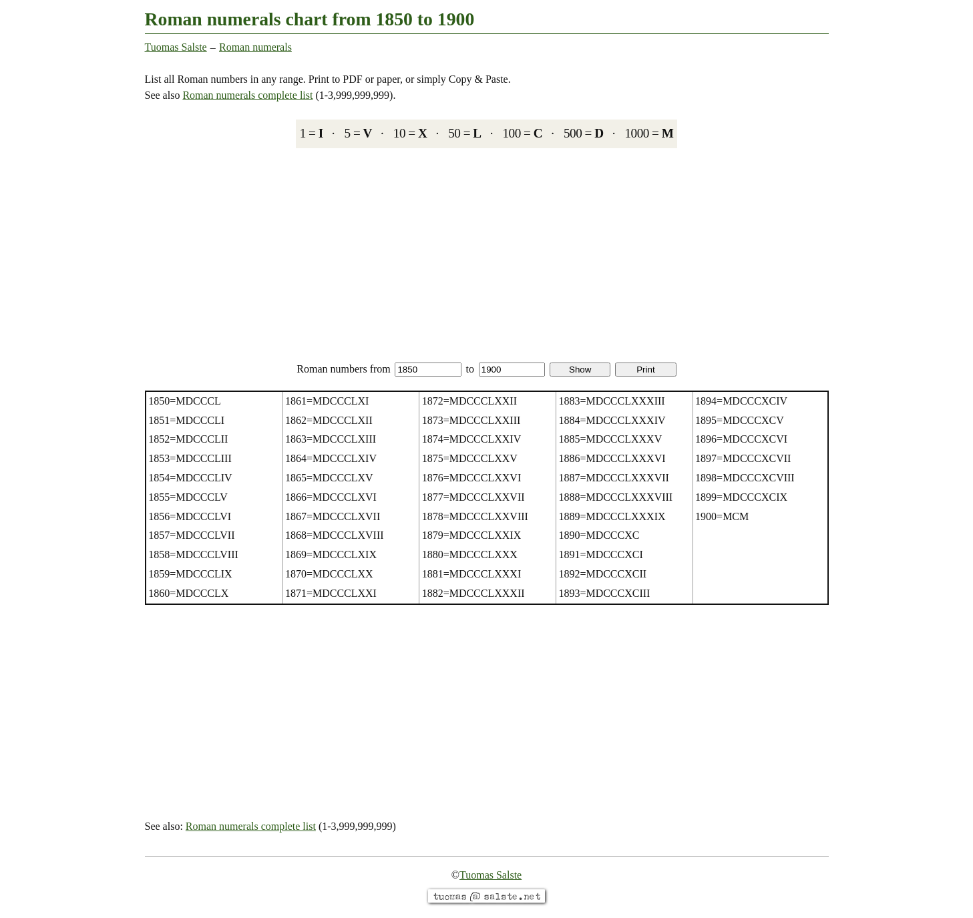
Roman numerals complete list (247, 95)
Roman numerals (255, 47)
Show (580, 370)
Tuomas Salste (176, 47)
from (415, 369)
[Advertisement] (487, 254)
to (506, 369)
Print (645, 370)
